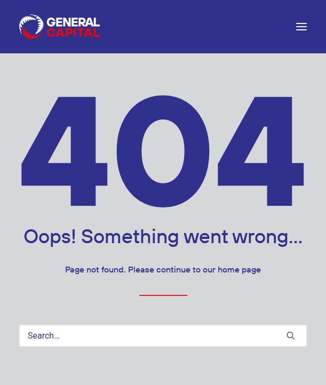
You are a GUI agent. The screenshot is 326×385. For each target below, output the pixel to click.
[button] (301, 26)
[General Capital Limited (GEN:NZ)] (59, 26)
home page (239, 269)
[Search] (163, 336)
